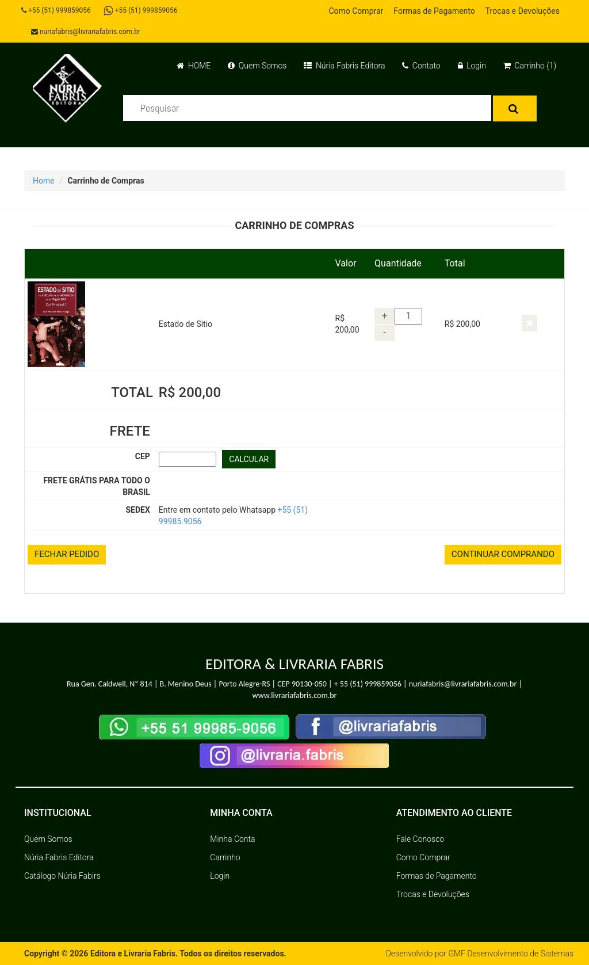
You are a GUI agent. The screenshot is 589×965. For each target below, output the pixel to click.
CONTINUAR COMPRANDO (503, 554)
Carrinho (225, 857)
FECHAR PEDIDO (67, 554)
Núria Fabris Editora (344, 65)
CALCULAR (249, 459)
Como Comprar (355, 11)
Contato (421, 65)
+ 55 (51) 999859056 (367, 684)
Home (44, 180)
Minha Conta (232, 839)
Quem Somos (257, 65)
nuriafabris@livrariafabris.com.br (85, 32)
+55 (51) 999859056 (56, 10)
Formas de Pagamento (434, 11)
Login (472, 65)
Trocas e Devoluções (522, 11)
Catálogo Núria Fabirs (62, 875)
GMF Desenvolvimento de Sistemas (510, 953)
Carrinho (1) (529, 65)
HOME (194, 65)
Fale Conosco (420, 839)
